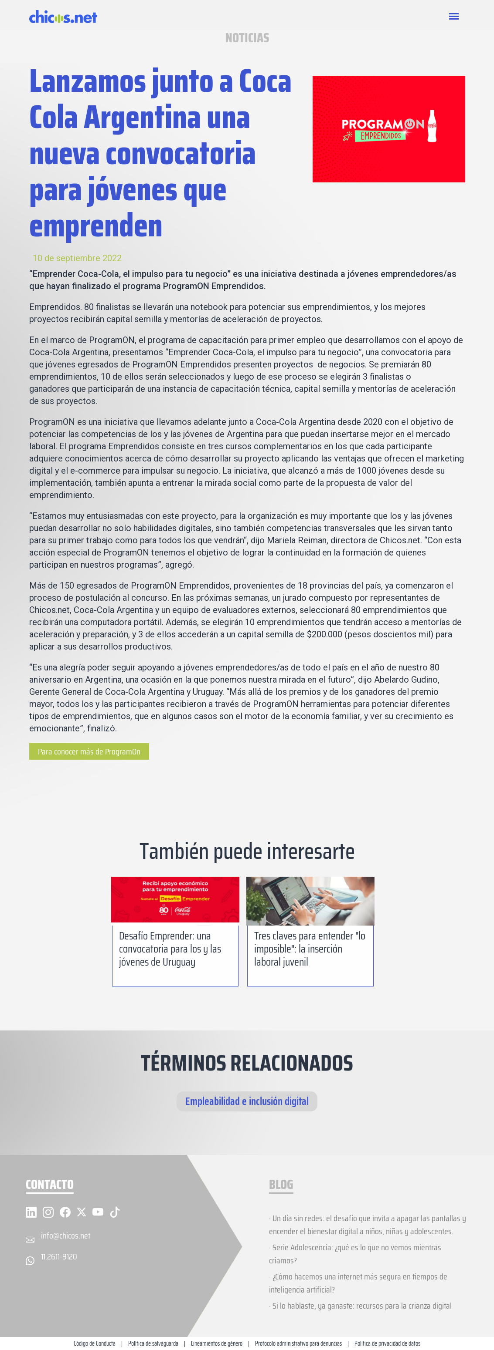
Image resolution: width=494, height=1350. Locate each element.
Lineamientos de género (216, 1343)
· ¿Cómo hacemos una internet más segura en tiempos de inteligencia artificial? (358, 1282)
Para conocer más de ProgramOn (89, 751)
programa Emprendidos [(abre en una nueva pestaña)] (115, 446)
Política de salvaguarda (153, 1343)
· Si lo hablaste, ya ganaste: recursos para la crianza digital (360, 1306)
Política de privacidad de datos (387, 1343)
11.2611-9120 (59, 1256)
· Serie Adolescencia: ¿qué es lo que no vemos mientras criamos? (355, 1253)
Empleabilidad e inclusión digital (247, 1101)
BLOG (281, 1185)
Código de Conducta (95, 1343)
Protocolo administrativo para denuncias (298, 1343)
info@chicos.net (65, 1235)
